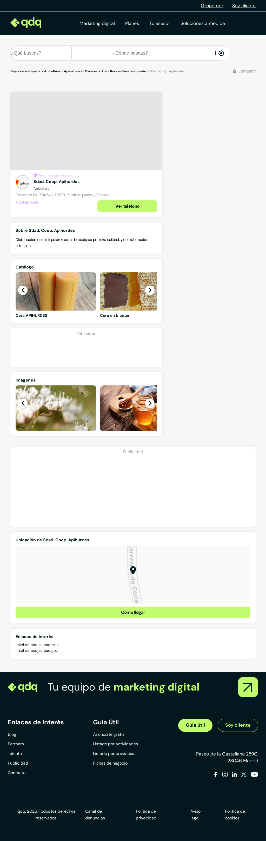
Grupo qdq (212, 6)
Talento (15, 753)
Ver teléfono (127, 206)
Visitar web (27, 202)
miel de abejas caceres (37, 644)
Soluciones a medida (203, 23)
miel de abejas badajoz (37, 650)
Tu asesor (159, 23)
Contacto (16, 773)
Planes (132, 23)
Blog (12, 734)
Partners (16, 744)
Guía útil (195, 725)
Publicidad (18, 763)
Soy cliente (244, 6)
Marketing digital (97, 23)
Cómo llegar (133, 612)
